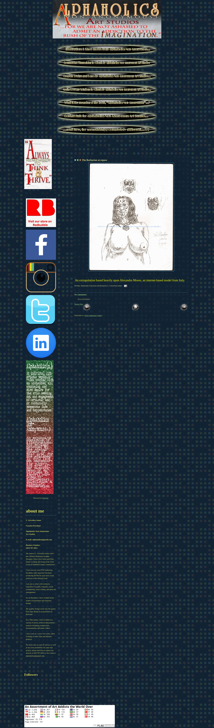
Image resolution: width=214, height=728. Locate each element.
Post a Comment (84, 299)
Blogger (45, 498)
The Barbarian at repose (94, 160)
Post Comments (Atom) (93, 315)
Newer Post (78, 304)
